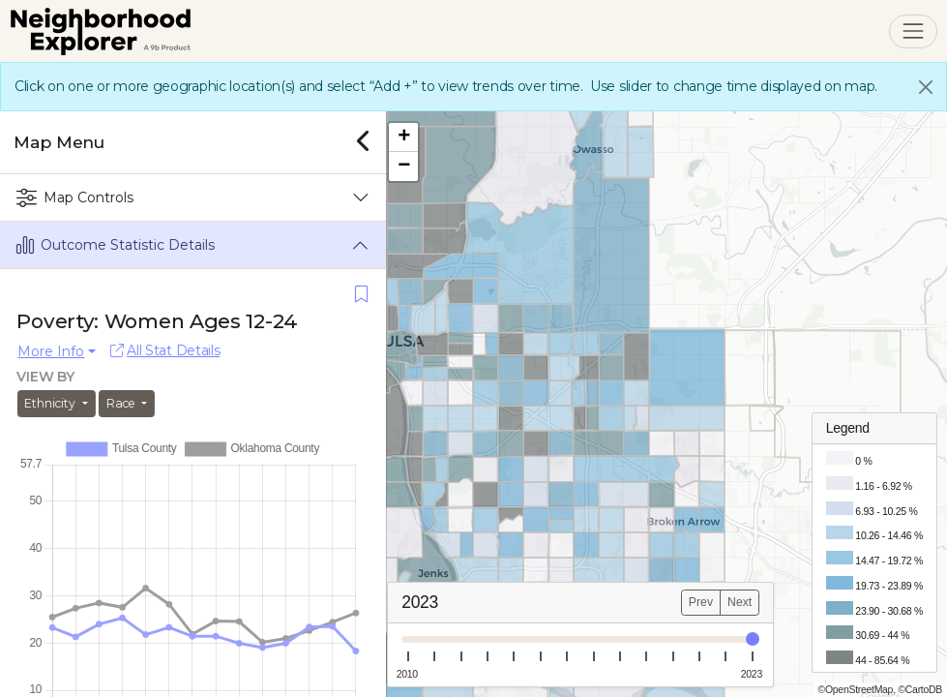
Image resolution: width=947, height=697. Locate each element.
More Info (51, 351)
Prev (710, 602)
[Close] (925, 86)
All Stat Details (165, 350)
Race (122, 403)
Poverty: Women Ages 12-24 (158, 321)
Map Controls (75, 198)
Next (749, 602)
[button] (413, 137)
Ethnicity (52, 403)
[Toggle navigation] (912, 31)
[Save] (362, 294)
